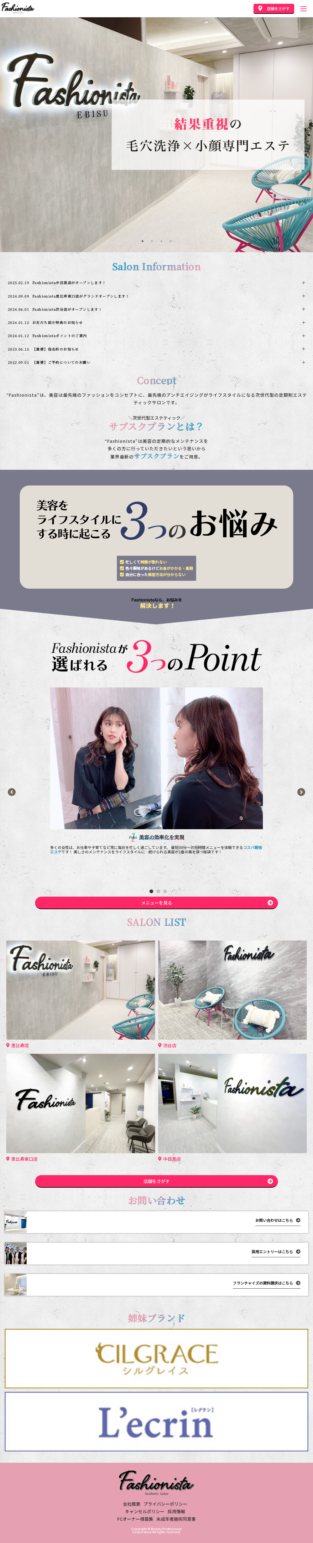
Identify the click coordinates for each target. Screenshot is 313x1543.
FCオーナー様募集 (135, 1519)
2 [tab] (152, 241)
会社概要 (131, 1504)
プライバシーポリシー (165, 1504)
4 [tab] (171, 241)
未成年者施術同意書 (176, 1519)
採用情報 (176, 1511)
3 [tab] (161, 241)
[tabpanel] (156, 134)
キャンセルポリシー (144, 1511)
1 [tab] (142, 241)
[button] (151, 891)
